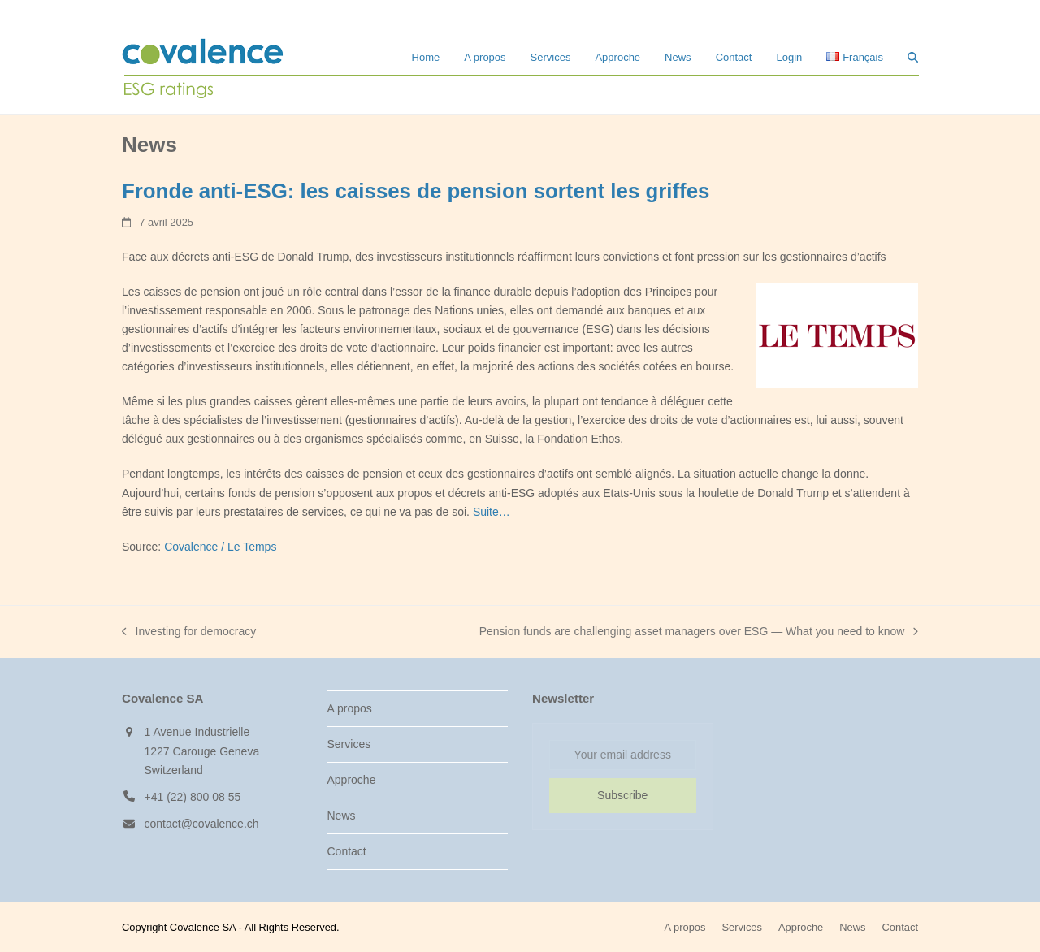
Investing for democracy (189, 633)
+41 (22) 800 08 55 (193, 796)
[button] (912, 57)
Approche (351, 779)
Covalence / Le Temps (220, 546)
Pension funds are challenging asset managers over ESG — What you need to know (698, 633)
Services (349, 744)
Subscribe (622, 795)
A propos (349, 708)
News (341, 815)
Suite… (491, 511)
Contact (346, 851)
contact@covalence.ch (202, 823)
